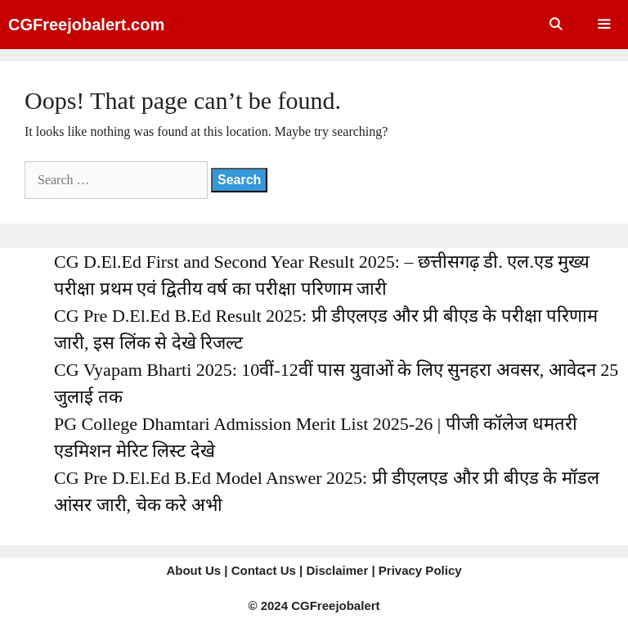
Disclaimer (337, 570)
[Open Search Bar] (555, 24)
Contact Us (263, 570)
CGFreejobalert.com (86, 25)
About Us (193, 570)
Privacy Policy (420, 570)
